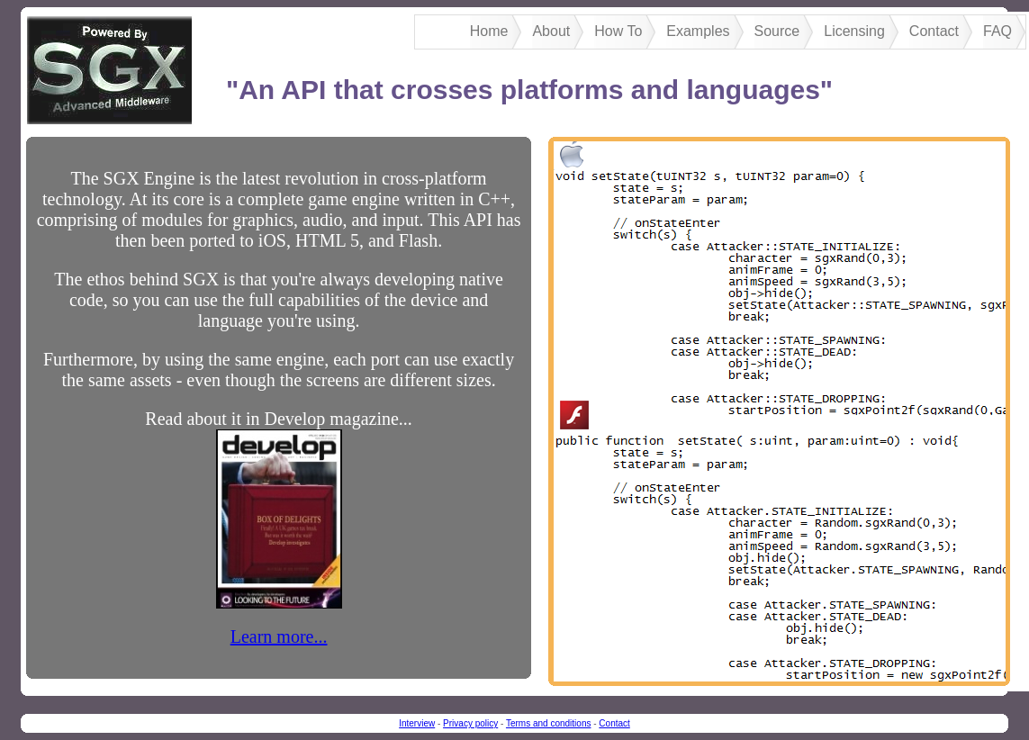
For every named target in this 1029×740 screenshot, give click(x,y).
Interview (417, 723)
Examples (697, 31)
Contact (934, 31)
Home (489, 31)
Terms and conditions (548, 723)
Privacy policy (470, 723)
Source (777, 31)
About (551, 31)
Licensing (854, 31)
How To (618, 31)
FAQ (997, 31)
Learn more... (279, 636)
